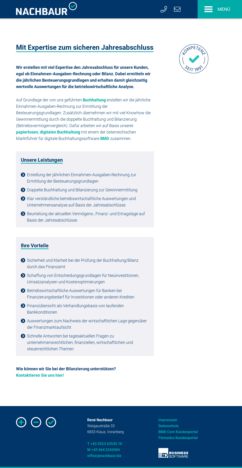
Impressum (167, 420)
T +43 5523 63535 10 (104, 444)
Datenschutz (168, 426)
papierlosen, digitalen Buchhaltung (48, 132)
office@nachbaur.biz (104, 456)
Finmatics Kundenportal (178, 438)
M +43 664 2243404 (103, 450)
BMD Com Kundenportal (178, 432)
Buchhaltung (94, 100)
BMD (104, 138)
